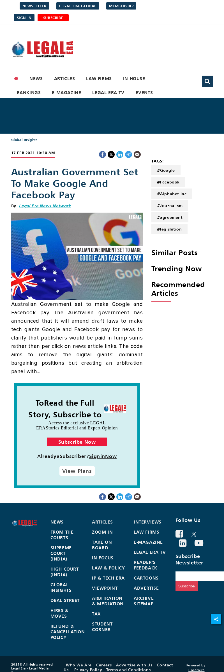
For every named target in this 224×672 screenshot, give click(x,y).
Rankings (29, 92)
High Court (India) (64, 571)
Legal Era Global (77, 6)
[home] (16, 78)
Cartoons (146, 578)
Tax (96, 614)
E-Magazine (66, 92)
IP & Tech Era (108, 578)
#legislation (169, 229)
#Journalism (170, 205)
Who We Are (79, 664)
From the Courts (62, 534)
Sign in (24, 17)
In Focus (103, 558)
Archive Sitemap (144, 600)
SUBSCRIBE (53, 17)
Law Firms (99, 78)
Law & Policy (108, 568)
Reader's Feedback (145, 565)
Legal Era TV (108, 92)
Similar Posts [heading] (174, 252)
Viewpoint (104, 588)
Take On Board (102, 544)
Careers (104, 664)
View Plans (77, 471)
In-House (134, 78)
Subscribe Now (77, 442)
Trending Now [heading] (176, 268)
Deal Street (65, 600)
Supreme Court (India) (61, 553)
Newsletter (34, 6)
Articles (64, 78)
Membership (121, 6)
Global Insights (24, 140)
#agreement (170, 217)
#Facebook (168, 182)
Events (144, 92)
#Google (166, 170)
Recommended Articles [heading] (178, 288)
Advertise (146, 588)
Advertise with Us (134, 664)
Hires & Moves (59, 613)
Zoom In (102, 532)
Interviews (147, 522)
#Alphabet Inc (172, 193)
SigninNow (103, 456)
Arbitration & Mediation (108, 600)
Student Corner (102, 626)
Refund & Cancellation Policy (67, 631)
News (36, 78)
